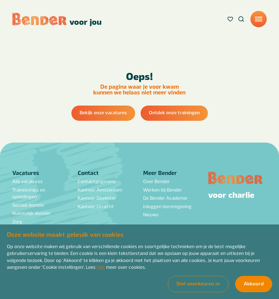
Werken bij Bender (162, 189)
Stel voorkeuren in (198, 283)
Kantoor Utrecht (96, 206)
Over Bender (156, 181)
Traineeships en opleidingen (28, 193)
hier (101, 267)
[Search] (241, 19)
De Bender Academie (165, 198)
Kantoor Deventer (97, 198)
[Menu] (258, 19)
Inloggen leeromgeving (167, 206)
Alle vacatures (27, 181)
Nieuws (151, 214)
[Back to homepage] (57, 19)
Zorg (17, 221)
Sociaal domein (28, 205)
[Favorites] (230, 19)
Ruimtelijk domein (31, 213)
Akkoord (254, 283)
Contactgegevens (97, 181)
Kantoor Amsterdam (100, 189)
